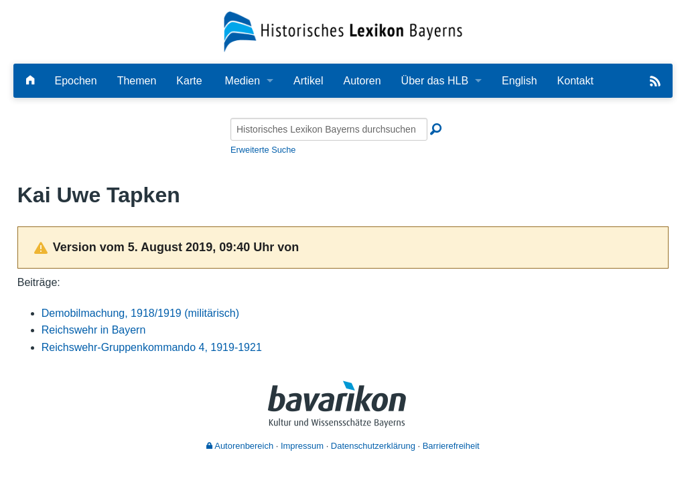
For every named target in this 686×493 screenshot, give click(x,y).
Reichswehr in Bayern (94, 330)
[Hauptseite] (30, 81)
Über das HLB (435, 80)
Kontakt (575, 80)
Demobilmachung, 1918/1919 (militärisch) (140, 313)
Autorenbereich (239, 446)
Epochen (75, 80)
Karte (189, 80)
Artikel (308, 80)
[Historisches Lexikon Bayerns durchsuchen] (328, 129)
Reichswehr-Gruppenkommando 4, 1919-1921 (152, 347)
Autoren (362, 80)
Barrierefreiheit (451, 446)
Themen (137, 80)
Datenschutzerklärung (373, 446)
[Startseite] (343, 31)
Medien (242, 80)
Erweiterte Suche (262, 150)
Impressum (302, 446)
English (519, 80)
